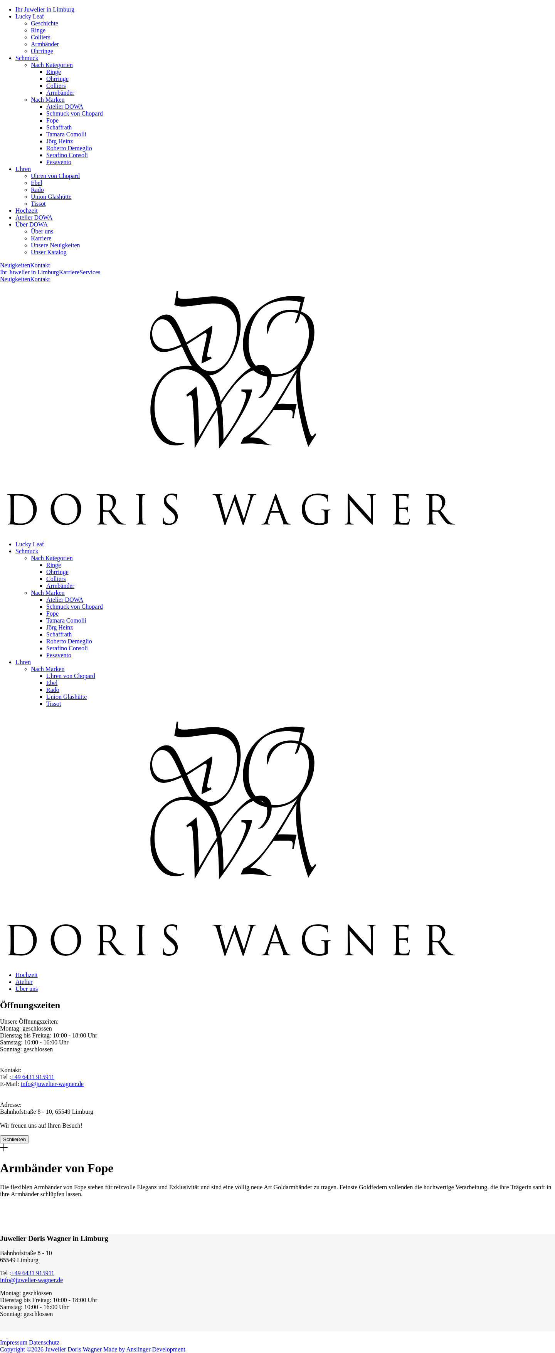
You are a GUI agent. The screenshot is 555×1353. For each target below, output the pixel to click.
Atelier (23, 982)
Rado (37, 189)
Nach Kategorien (52, 65)
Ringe (38, 30)
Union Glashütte (51, 196)
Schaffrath (59, 127)
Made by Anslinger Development (144, 1349)
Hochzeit (26, 210)
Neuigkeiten (15, 265)
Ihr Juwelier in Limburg (44, 9)
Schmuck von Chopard (74, 113)
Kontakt (40, 265)
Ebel (36, 183)
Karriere (41, 238)
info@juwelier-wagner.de (52, 1084)
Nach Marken (48, 99)
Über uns (42, 231)
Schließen (14, 1139)
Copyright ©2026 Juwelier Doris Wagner (51, 1349)
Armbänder (45, 44)
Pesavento (58, 162)
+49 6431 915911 (32, 1077)
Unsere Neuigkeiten (55, 245)
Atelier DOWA (64, 106)
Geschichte (44, 23)
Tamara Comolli (66, 134)
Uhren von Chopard (55, 176)
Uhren (23, 169)
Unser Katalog (49, 252)
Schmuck (27, 58)
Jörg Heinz (59, 141)
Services (89, 272)
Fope (52, 120)
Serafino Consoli (67, 155)
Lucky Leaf (29, 16)
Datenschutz (44, 1342)
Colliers (40, 37)
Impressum (13, 1342)
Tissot (38, 203)
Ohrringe (42, 51)
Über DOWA (31, 224)
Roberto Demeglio (69, 148)
